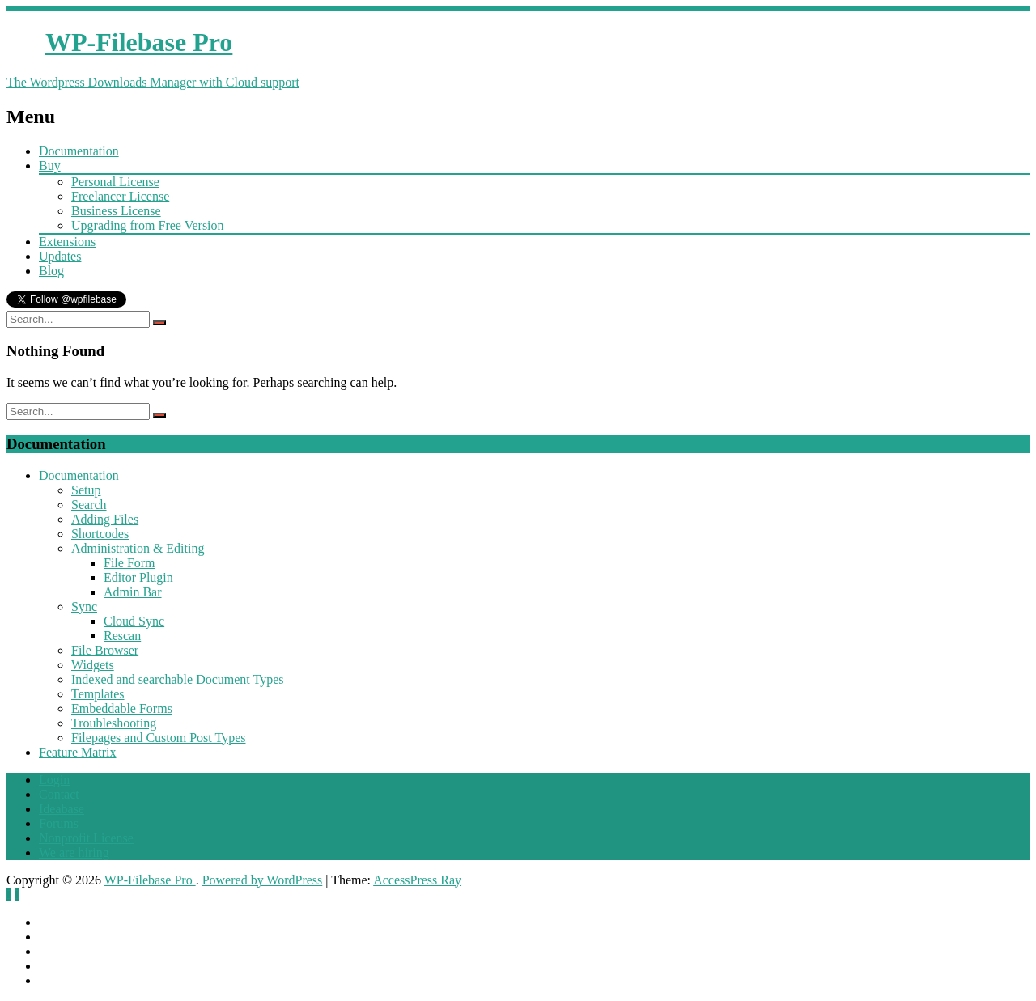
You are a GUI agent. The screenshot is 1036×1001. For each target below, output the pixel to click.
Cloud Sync (134, 621)
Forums (59, 823)
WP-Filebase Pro (150, 880)
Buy (50, 165)
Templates (98, 694)
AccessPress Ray (417, 880)
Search (89, 504)
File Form (129, 563)
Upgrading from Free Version (147, 225)
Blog (51, 271)
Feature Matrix (78, 752)
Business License (116, 211)
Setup (85, 490)
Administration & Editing (137, 548)
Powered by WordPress (262, 880)
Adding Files (104, 519)
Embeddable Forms (121, 708)
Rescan (122, 636)
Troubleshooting (113, 723)
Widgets (92, 665)
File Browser (104, 650)
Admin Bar (133, 592)
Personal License (115, 182)
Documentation (79, 151)
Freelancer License (120, 196)
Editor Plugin (138, 577)
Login (54, 780)
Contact (59, 794)
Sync (84, 606)
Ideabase (61, 809)
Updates (60, 256)
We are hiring (74, 852)
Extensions (67, 241)
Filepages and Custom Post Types (158, 737)
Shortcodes (100, 534)
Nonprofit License (86, 838)
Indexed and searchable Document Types (177, 679)
